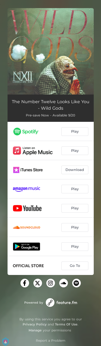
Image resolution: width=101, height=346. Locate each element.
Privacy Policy (35, 324)
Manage (35, 330)
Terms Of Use (66, 324)
